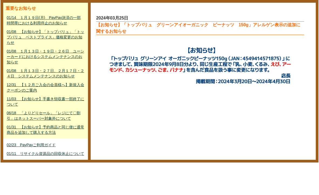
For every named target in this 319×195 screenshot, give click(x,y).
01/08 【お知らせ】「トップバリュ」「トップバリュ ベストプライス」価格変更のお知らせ (45, 37)
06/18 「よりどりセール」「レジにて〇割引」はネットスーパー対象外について (43, 116)
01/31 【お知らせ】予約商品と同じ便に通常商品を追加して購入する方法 (45, 130)
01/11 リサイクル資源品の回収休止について (45, 153)
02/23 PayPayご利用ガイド (31, 145)
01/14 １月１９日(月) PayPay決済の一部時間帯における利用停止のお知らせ (44, 20)
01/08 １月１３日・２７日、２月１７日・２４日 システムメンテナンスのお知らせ (45, 73)
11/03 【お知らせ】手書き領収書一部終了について (45, 101)
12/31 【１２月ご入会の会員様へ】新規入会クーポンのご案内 (45, 87)
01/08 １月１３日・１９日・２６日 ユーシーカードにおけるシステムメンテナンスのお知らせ (45, 56)
